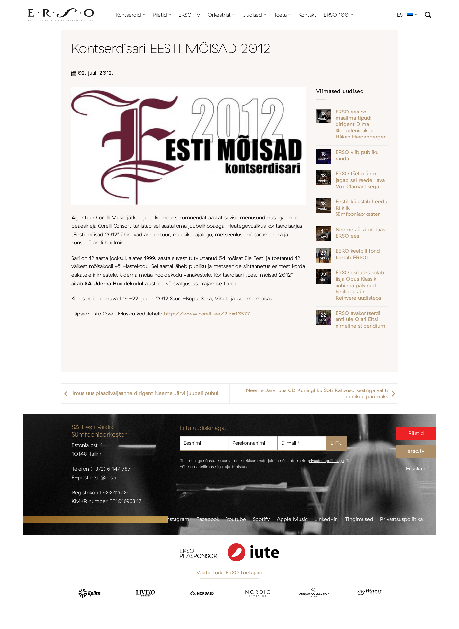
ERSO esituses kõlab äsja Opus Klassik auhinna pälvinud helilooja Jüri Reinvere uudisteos (360, 285)
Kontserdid (130, 15)
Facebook (207, 519)
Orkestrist (221, 15)
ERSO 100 (338, 15)
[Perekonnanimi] (253, 443)
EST (407, 15)
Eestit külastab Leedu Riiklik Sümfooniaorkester (361, 207)
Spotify (261, 519)
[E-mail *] (302, 443)
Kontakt (307, 15)
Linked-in (326, 519)
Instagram (177, 519)
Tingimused (359, 519)
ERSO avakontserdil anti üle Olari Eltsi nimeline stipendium (360, 319)
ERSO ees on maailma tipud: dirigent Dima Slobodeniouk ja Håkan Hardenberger (361, 124)
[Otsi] (428, 15)
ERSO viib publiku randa (357, 155)
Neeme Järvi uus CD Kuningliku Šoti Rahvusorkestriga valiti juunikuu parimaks (322, 393)
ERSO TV (189, 15)
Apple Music (292, 519)
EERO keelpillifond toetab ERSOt (358, 254)
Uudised (254, 15)
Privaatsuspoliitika (401, 519)
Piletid (162, 15)
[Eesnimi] (204, 443)
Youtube (236, 519)
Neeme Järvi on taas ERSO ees (360, 232)
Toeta (282, 15)
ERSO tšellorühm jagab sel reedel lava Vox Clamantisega (360, 179)
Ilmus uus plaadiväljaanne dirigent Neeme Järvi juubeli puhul (139, 393)
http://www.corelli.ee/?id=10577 (207, 313)
